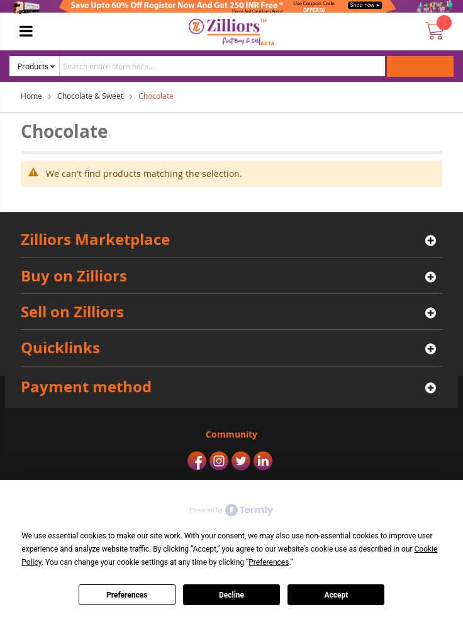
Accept (336, 595)
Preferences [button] (268, 562)
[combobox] (222, 66)
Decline (231, 595)
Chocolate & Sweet (90, 96)
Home (31, 96)
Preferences (127, 595)
